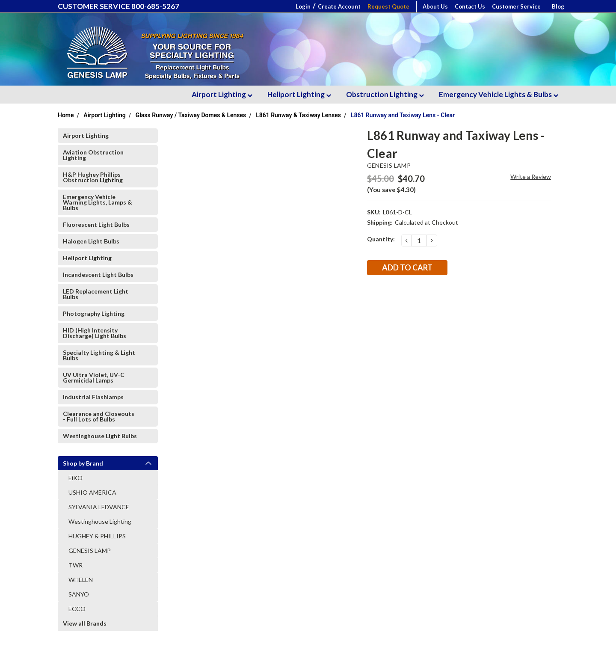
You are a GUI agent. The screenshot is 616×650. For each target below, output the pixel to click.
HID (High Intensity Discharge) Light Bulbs (94, 332)
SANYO (78, 594)
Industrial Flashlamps (93, 397)
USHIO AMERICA (92, 492)
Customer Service (516, 6)
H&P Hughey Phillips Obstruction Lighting (93, 177)
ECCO (77, 608)
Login (303, 6)
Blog (558, 6)
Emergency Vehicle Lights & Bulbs (498, 94)
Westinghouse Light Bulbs (100, 435)
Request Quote (388, 6)
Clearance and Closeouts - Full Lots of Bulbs (98, 416)
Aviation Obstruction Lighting (93, 154)
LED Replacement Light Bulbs (95, 294)
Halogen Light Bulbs (91, 241)
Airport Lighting (222, 94)
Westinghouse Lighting (99, 521)
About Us (435, 6)
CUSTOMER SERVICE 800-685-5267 (118, 6)
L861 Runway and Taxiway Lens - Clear (403, 115)
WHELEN (80, 579)
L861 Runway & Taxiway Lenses (298, 115)
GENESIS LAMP (89, 550)
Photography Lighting (93, 313)
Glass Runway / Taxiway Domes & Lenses (191, 115)
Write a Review (530, 176)
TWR (75, 565)
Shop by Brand (83, 463)
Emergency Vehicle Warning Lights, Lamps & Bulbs (97, 202)
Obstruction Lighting (385, 94)
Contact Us (470, 6)
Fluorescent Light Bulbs (96, 224)
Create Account (339, 6)
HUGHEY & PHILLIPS (97, 536)
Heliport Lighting (299, 94)
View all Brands (85, 623)
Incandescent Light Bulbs (98, 274)
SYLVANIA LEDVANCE (98, 507)
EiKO (75, 477)
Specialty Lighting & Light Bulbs (99, 355)
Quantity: (381, 239)
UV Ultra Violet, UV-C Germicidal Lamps (93, 377)
